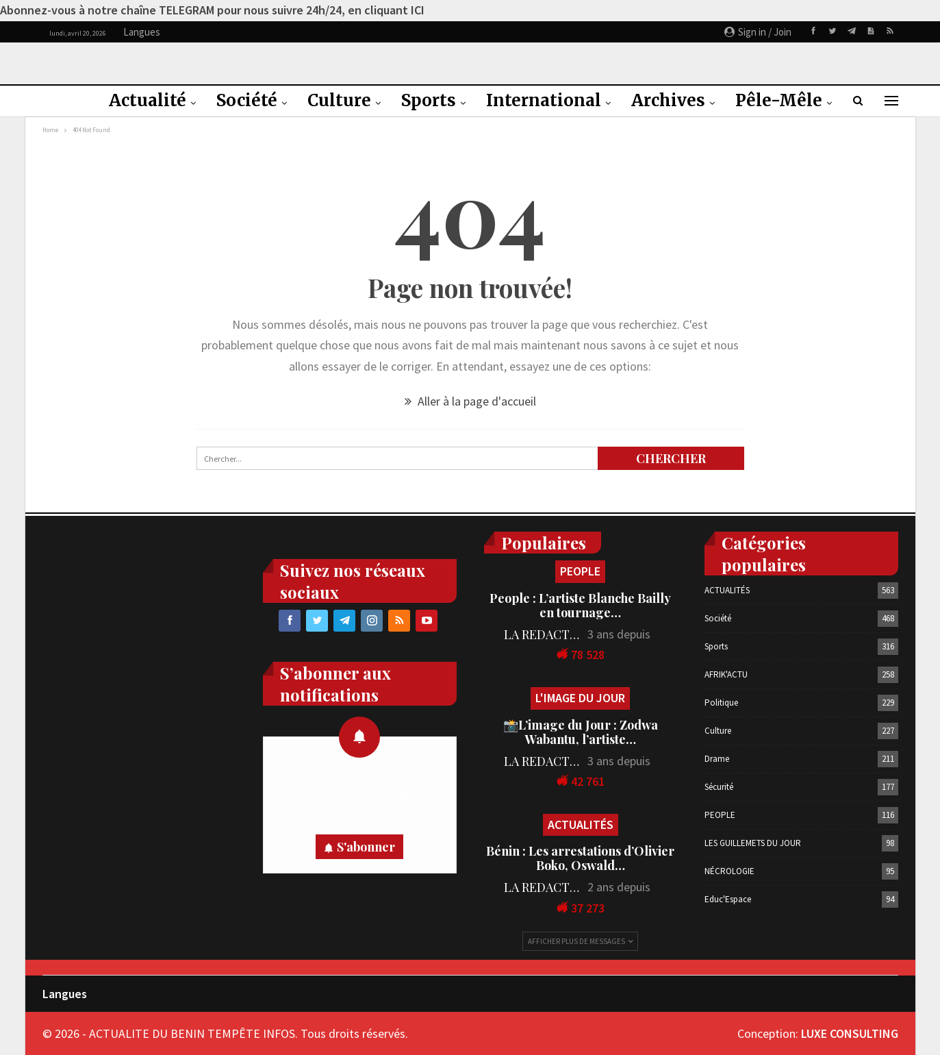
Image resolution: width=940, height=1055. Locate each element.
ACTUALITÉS (580, 824)
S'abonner (366, 847)
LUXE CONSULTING (849, 1033)
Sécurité (718, 787)
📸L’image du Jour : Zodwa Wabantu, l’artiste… (580, 732)
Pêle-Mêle (778, 100)
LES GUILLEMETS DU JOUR (752, 843)
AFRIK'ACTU (726, 674)
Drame (716, 759)
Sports (428, 100)
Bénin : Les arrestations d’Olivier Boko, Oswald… (580, 858)
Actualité (147, 100)
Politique (721, 702)
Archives (668, 100)
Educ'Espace (727, 899)
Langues (64, 994)
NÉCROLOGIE (729, 871)
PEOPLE (580, 571)
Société (246, 100)
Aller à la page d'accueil (470, 401)
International (543, 100)
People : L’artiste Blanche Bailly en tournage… (580, 605)
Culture (339, 100)
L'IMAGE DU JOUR (580, 698)
